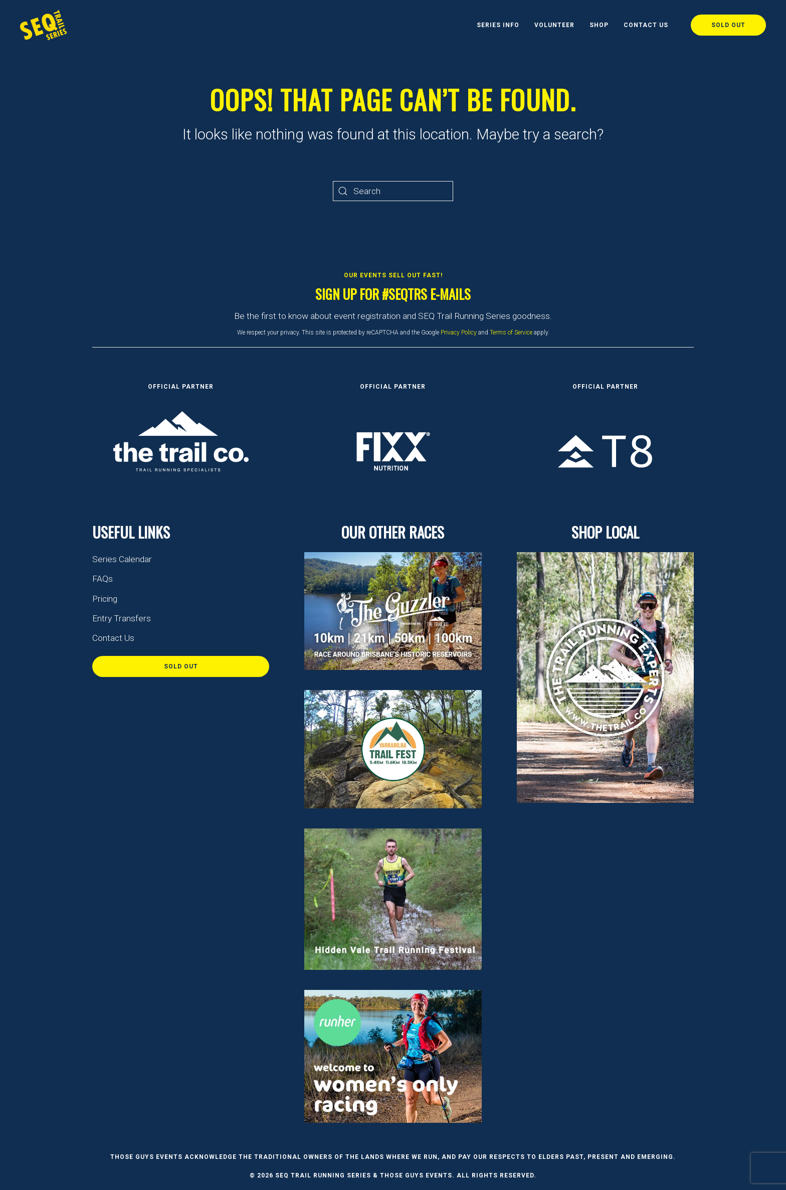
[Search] (393, 191)
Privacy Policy (459, 332)
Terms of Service (511, 332)
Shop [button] (599, 25)
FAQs (102, 579)
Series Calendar (122, 559)
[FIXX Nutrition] (393, 450)
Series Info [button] (498, 25)
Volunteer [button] (554, 25)
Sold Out (728, 25)
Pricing (104, 599)
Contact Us (646, 25)
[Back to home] (43, 25)
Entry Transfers (121, 618)
